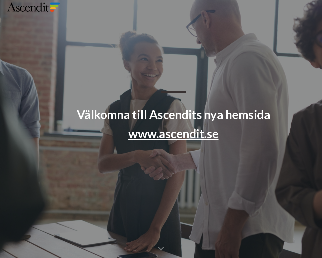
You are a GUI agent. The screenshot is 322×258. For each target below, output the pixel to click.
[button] (161, 249)
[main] (173, 129)
